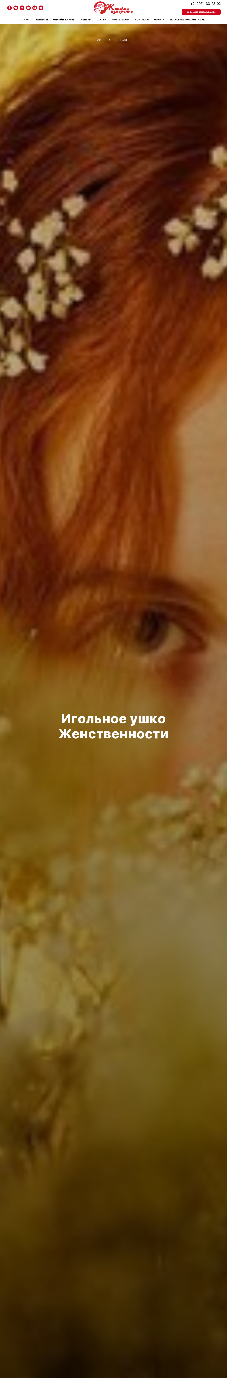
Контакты (142, 19)
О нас (25, 19)
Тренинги (41, 19)
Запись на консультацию (188, 19)
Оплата (159, 19)
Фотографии (121, 19)
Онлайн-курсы (63, 19)
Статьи (102, 19)
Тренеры (85, 19)
